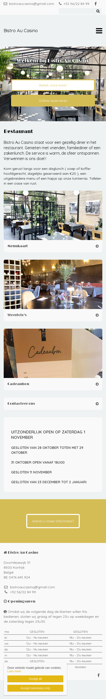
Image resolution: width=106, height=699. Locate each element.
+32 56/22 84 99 (74, 3)
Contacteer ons (21, 404)
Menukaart (17, 246)
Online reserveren (53, 100)
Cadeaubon (18, 384)
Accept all (35, 679)
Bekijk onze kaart (53, 85)
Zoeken (98, 11)
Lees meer (14, 671)
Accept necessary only (35, 688)
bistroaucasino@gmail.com (29, 3)
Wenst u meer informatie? (53, 521)
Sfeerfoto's (17, 315)
